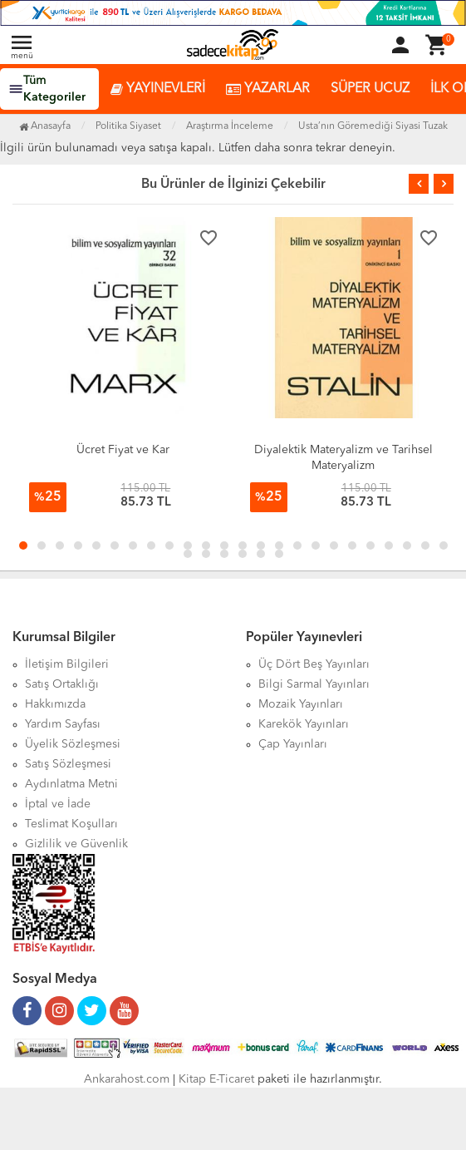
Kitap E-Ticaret (216, 1079)
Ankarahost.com (126, 1079)
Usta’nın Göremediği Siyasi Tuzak (373, 126)
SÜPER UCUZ (370, 89)
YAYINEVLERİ (157, 89)
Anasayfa (45, 126)
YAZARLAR (268, 89)
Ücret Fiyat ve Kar (122, 450)
